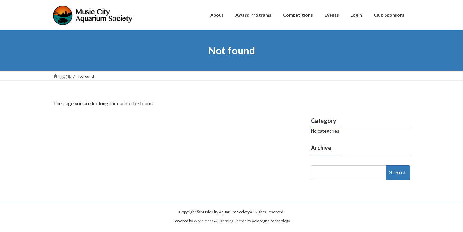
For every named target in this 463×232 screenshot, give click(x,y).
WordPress (203, 220)
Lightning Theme (232, 220)
